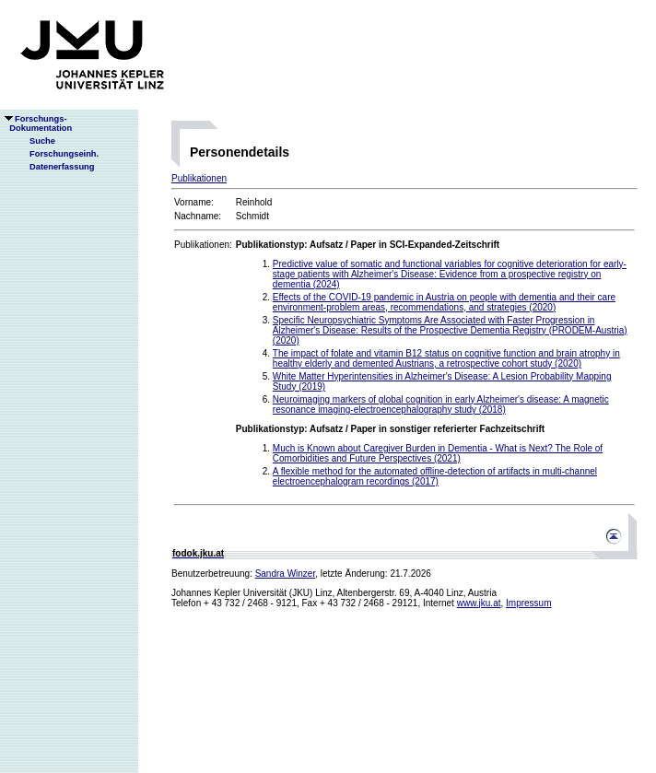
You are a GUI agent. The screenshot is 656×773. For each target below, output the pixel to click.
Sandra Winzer (285, 573)
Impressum (528, 603)
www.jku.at (479, 603)
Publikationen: (203, 245)
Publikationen (199, 178)
